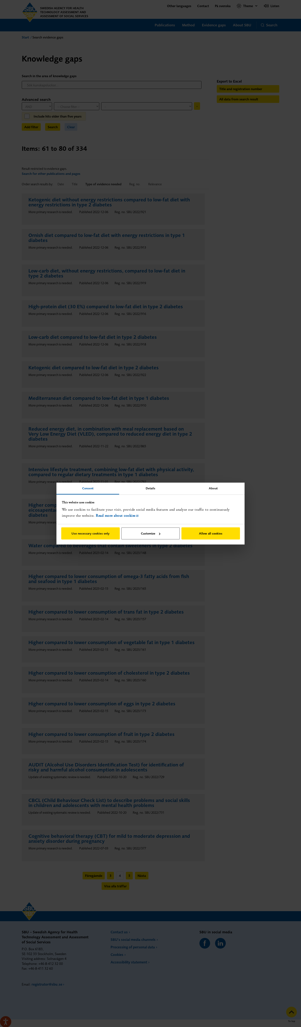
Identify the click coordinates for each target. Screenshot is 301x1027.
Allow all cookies (210, 533)
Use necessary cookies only (90, 533)
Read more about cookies (115, 515)
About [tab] (213, 488)
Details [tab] (151, 488)
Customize (150, 533)
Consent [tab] (88, 488)
